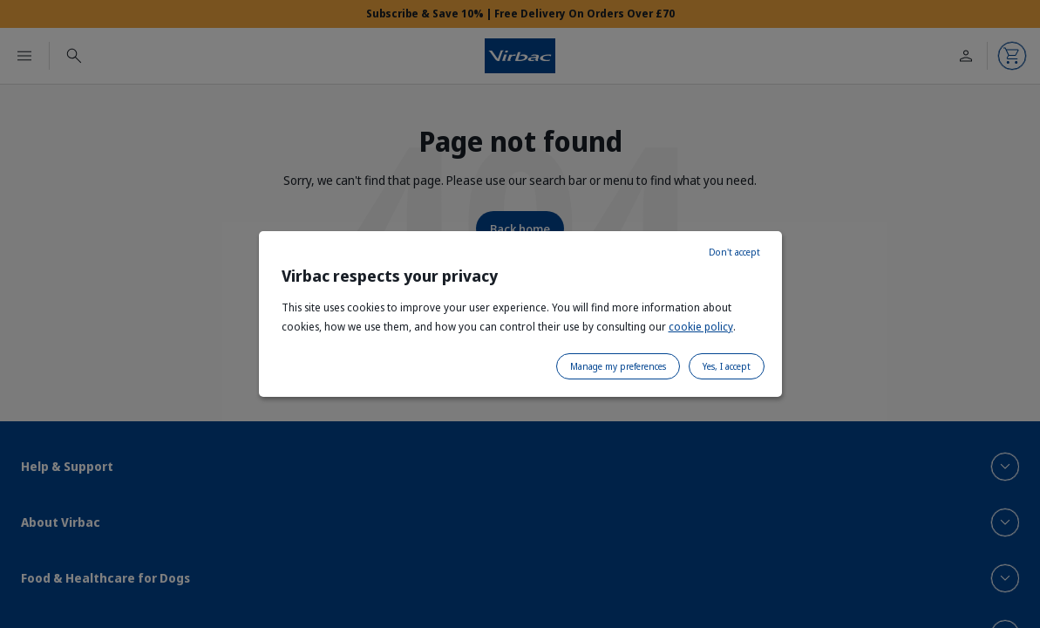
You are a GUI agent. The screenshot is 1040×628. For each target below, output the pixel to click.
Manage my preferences (618, 366)
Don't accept (734, 252)
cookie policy (701, 326)
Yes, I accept (727, 366)
